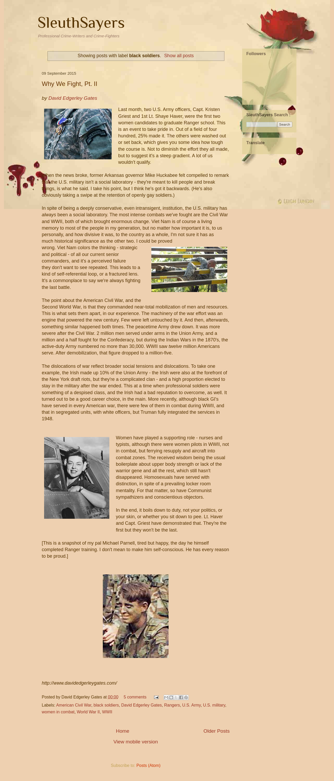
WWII (107, 712)
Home (122, 731)
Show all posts (179, 55)
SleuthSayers (81, 22)
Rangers (172, 705)
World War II (88, 712)
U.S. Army (191, 705)
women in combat (58, 712)
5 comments (135, 697)
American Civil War (73, 705)
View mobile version (136, 741)
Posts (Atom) (148, 765)
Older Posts (217, 731)
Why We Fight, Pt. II (69, 83)
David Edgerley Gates (141, 705)
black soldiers (106, 705)
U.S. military (214, 705)
